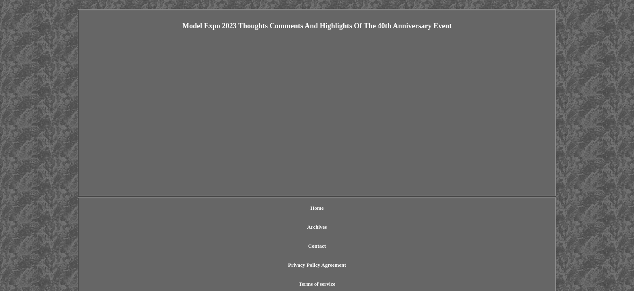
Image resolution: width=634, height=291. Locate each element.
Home (222, 208)
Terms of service (390, 208)
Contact (282, 208)
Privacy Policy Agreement (331, 208)
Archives (251, 208)
